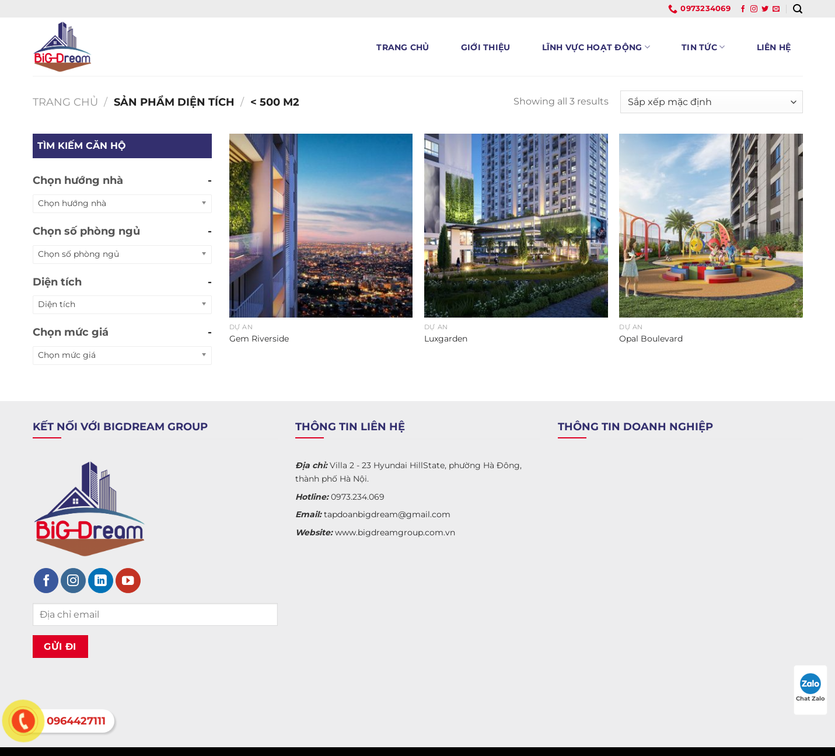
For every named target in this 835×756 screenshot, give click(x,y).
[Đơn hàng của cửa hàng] (711, 101)
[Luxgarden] (516, 226)
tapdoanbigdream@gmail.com (387, 514)
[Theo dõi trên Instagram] (753, 9)
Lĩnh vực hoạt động (596, 47)
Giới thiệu (486, 47)
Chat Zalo (810, 687)
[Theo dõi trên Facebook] (742, 9)
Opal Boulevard (651, 338)
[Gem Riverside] (321, 226)
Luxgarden (445, 338)
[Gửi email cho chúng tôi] (776, 9)
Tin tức (703, 47)
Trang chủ (402, 47)
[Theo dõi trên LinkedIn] (100, 580)
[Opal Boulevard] (711, 226)
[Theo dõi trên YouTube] (128, 580)
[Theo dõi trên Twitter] (764, 9)
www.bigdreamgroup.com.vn (395, 532)
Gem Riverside (259, 338)
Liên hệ (774, 47)
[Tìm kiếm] (797, 9)
